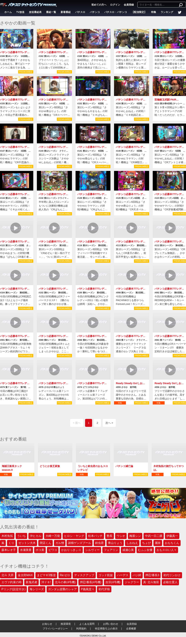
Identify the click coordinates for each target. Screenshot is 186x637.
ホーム (8, 12)
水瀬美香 (25, 549)
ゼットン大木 (27, 542)
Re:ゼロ (65, 575)
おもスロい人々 (166, 549)
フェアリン (111, 549)
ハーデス (122, 575)
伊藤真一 (172, 535)
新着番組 (66, 12)
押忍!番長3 (152, 575)
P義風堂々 (87, 589)
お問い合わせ (110, 623)
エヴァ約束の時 (11, 582)
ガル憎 (59, 542)
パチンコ (95, 12)
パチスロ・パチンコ (115, 12)
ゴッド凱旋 (105, 575)
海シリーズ (37, 589)
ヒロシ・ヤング (74, 535)
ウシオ (121, 535)
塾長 (109, 535)
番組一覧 (51, 12)
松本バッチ (95, 535)
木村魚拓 (7, 535)
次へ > (109, 422)
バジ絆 (137, 575)
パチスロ (80, 12)
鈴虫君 (99, 542)
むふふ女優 (145, 549)
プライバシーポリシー (55, 628)
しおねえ (132, 542)
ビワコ (52, 549)
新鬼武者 (31, 582)
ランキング (167, 12)
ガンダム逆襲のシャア (62, 589)
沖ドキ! (46, 582)
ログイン (115, 4)
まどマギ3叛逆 (46, 575)
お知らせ (47, 623)
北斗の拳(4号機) (65, 582)
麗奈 (158, 542)
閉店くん (45, 542)
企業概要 (131, 628)
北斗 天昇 (7, 575)
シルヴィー (92, 549)
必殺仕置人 (170, 582)
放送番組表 (35, 12)
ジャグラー (132, 582)
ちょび (146, 542)
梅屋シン (135, 535)
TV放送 (20, 12)
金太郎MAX (25, 575)
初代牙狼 (104, 589)
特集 (153, 12)
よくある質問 (86, 623)
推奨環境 (66, 623)
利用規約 (81, 628)
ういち (21, 535)
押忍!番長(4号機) (90, 582)
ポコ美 (40, 549)
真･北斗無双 (151, 582)
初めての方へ (98, 4)
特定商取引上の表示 (106, 628)
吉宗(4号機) (113, 582)
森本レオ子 (8, 549)
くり (11, 542)
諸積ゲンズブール (79, 542)
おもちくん (172, 542)
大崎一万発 (53, 535)
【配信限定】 (139, 12)
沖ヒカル (35, 535)
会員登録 (129, 4)
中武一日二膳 (153, 535)
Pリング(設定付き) (13, 589)
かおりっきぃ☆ (71, 549)
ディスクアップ (84, 575)
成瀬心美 (128, 549)
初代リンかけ (172, 575)
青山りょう (115, 542)
